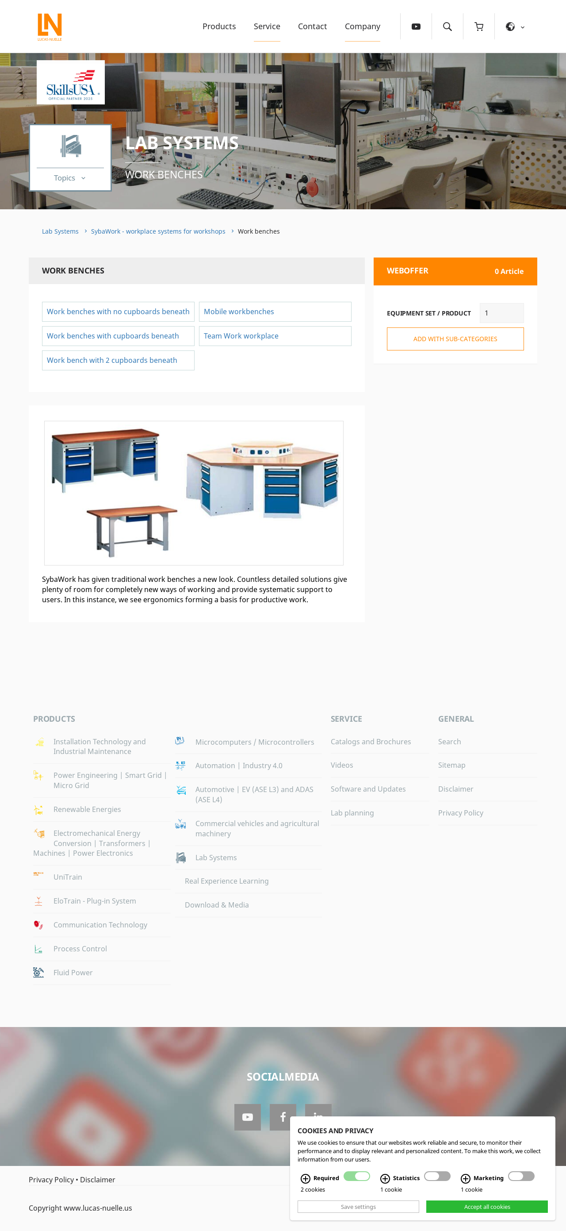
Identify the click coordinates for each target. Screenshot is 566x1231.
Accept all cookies (487, 1207)
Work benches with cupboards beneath (113, 336)
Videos (342, 765)
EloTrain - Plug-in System (95, 901)
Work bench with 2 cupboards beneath (112, 360)
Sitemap (452, 765)
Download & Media (217, 905)
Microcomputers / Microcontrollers (254, 742)
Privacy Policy (460, 813)
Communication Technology (100, 925)
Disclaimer (456, 789)
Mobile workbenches (240, 311)
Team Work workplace (241, 336)
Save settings (358, 1207)
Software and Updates (368, 789)
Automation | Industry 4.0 (239, 765)
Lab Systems (182, 142)
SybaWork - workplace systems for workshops (158, 231)
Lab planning (352, 813)
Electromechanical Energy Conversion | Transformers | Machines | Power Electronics (92, 843)
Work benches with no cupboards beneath (118, 311)
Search (449, 741)
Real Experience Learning (227, 881)
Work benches (164, 174)
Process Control (80, 949)
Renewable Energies (87, 809)
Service (267, 26)
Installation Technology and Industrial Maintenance (100, 747)
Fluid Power (73, 972)
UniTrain (68, 877)
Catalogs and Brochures (371, 741)
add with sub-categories (455, 339)
